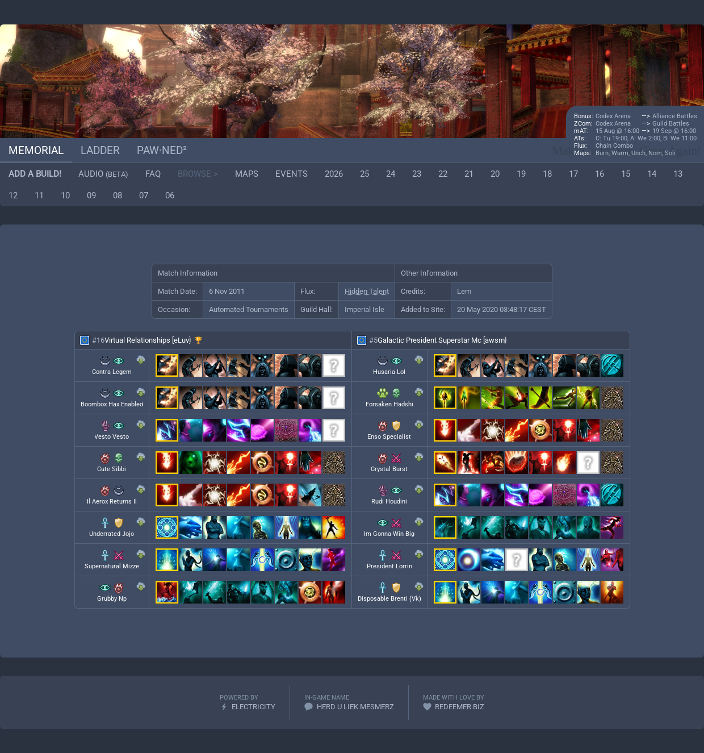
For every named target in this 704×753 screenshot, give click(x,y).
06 (169, 195)
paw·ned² (162, 150)
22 (442, 174)
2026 (334, 174)
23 (416, 174)
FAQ (153, 174)
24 (390, 174)
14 (651, 174)
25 (364, 174)
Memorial (36, 150)
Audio (103, 174)
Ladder (100, 150)
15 (625, 174)
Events (291, 174)
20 (495, 174)
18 (547, 174)
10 (65, 195)
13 (677, 174)
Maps (246, 174)
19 (521, 174)
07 (143, 195)
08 (117, 195)
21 (468, 174)
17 (573, 174)
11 (39, 195)
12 (13, 195)
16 (599, 174)
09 (91, 195)
